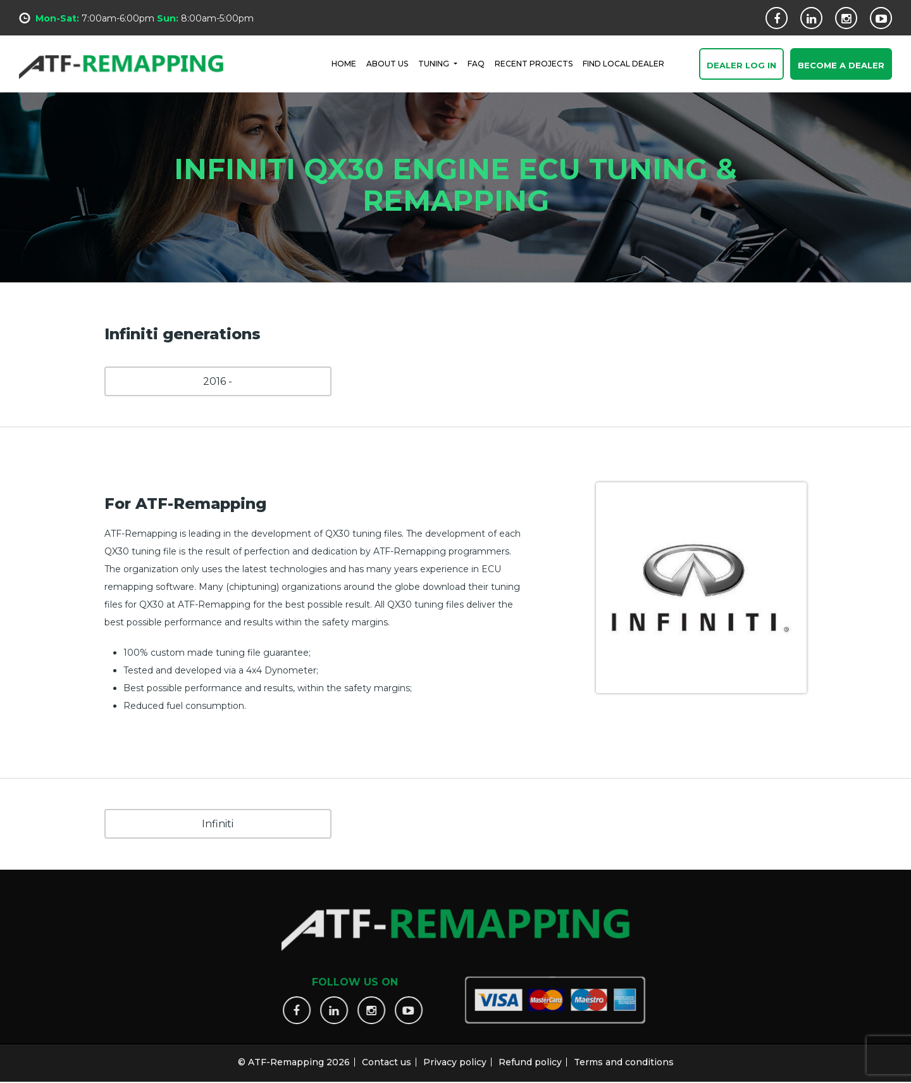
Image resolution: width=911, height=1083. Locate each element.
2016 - (217, 381)
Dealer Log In (741, 66)
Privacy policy (454, 1056)
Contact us (386, 1056)
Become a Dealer (841, 66)
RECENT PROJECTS (534, 63)
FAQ (476, 63)
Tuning (434, 63)
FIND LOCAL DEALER (623, 63)
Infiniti (217, 824)
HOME (344, 63)
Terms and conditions (624, 1056)
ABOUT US (387, 63)
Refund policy (530, 1056)
